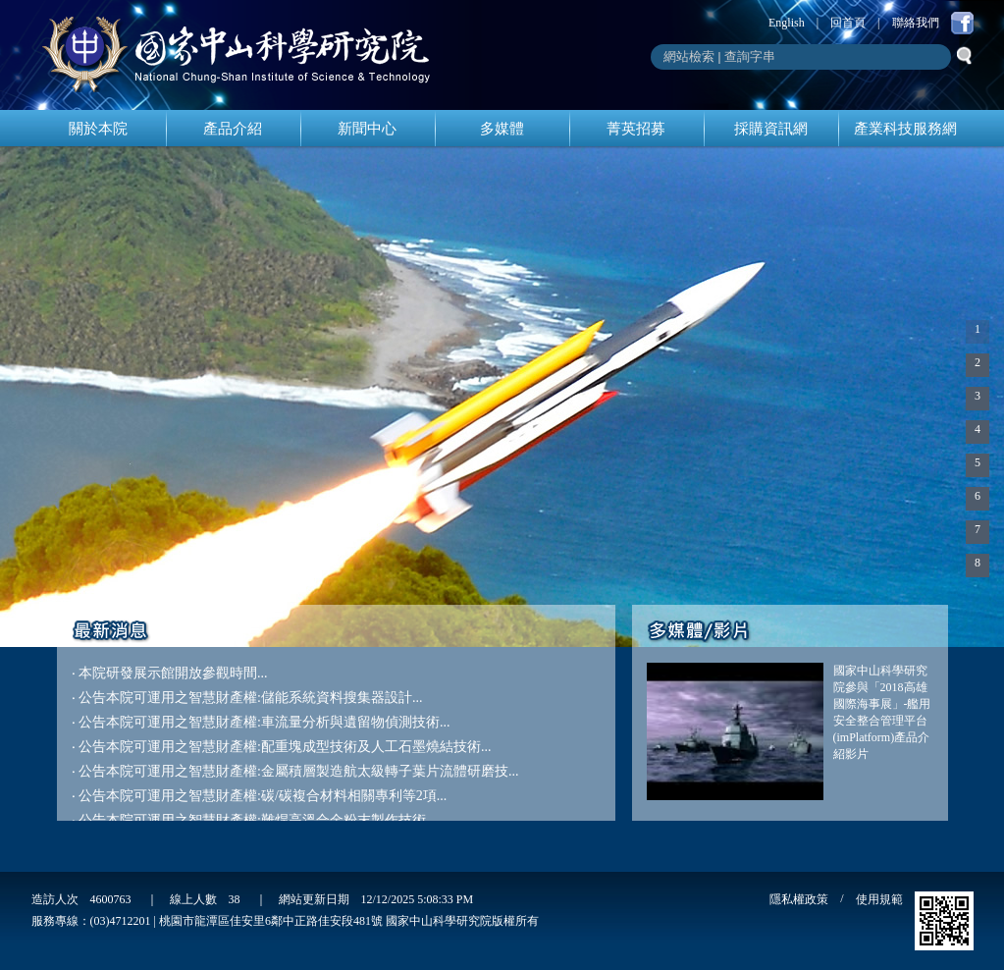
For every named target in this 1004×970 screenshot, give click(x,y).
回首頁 (848, 22)
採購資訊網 (771, 128)
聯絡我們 (915, 22)
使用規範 (879, 899)
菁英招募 (636, 128)
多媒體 (502, 128)
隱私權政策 (798, 899)
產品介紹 (232, 128)
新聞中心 (367, 128)
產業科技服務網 (905, 128)
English (786, 22)
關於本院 (98, 128)
